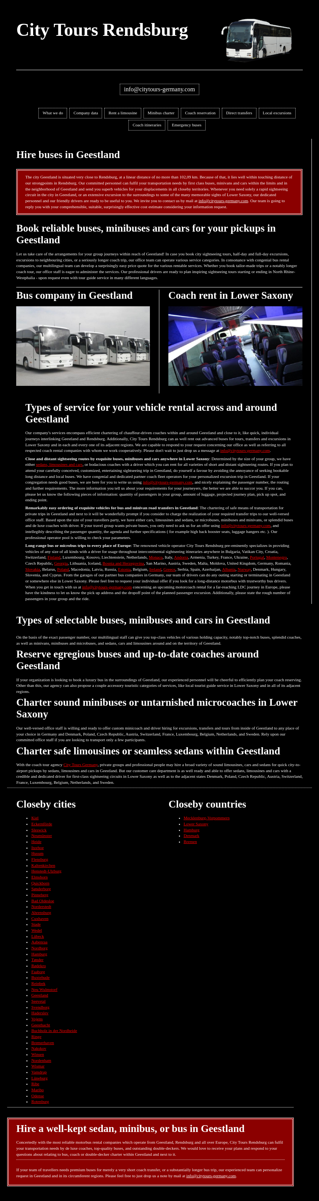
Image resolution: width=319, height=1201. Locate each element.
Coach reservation (200, 113)
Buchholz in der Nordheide (54, 1030)
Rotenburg (40, 1101)
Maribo (37, 1089)
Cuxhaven (39, 918)
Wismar (37, 1066)
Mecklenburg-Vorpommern (207, 818)
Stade (36, 924)
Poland (63, 569)
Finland (53, 557)
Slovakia (32, 569)
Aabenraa (39, 942)
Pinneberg (39, 894)
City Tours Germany (81, 764)
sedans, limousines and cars (59, 464)
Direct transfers (239, 113)
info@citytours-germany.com (159, 89)
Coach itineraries (147, 125)
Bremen (190, 841)
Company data (85, 113)
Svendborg (40, 1007)
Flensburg (39, 859)
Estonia (124, 569)
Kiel (34, 818)
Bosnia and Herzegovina (123, 563)
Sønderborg (41, 888)
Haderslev (39, 1013)
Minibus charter (161, 113)
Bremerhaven (42, 1042)
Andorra (181, 557)
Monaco (156, 557)
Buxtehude (40, 977)
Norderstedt (41, 906)
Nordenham (41, 1060)
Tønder (37, 959)
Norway (244, 569)
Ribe (35, 1083)
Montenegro (276, 557)
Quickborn (40, 883)
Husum (37, 853)
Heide (36, 841)
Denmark (192, 835)
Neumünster (41, 835)
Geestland (39, 995)
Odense (37, 1095)
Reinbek (38, 983)
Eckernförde (41, 824)
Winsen (37, 1054)
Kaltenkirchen (43, 865)
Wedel (36, 930)
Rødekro (38, 965)
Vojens (37, 1019)
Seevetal (38, 1001)
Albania (228, 569)
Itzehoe (37, 847)
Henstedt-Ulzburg (46, 871)
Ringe (36, 1036)
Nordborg (39, 948)
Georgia (61, 563)
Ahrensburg (41, 912)
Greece (169, 569)
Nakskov (38, 1048)
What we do (53, 113)
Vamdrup (39, 1072)
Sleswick (38, 830)
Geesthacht (40, 1025)
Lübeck (37, 936)
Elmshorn (39, 877)
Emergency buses (186, 125)
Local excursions (277, 113)
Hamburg (39, 954)
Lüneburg (39, 1078)
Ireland (156, 569)
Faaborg (38, 971)
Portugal (257, 557)
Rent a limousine (122, 113)
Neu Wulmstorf (44, 989)
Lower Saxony (196, 824)
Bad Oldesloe (42, 900)
